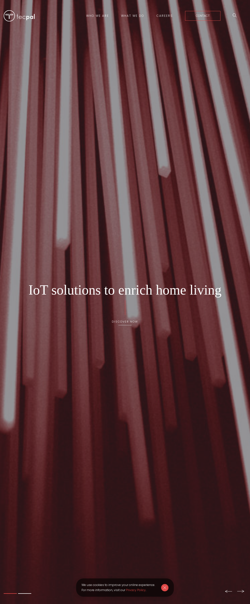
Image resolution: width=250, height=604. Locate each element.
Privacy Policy (136, 590)
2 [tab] (24, 593)
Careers (164, 16)
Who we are (97, 16)
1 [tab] (10, 593)
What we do (132, 16)
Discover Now (125, 321)
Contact (203, 16)
